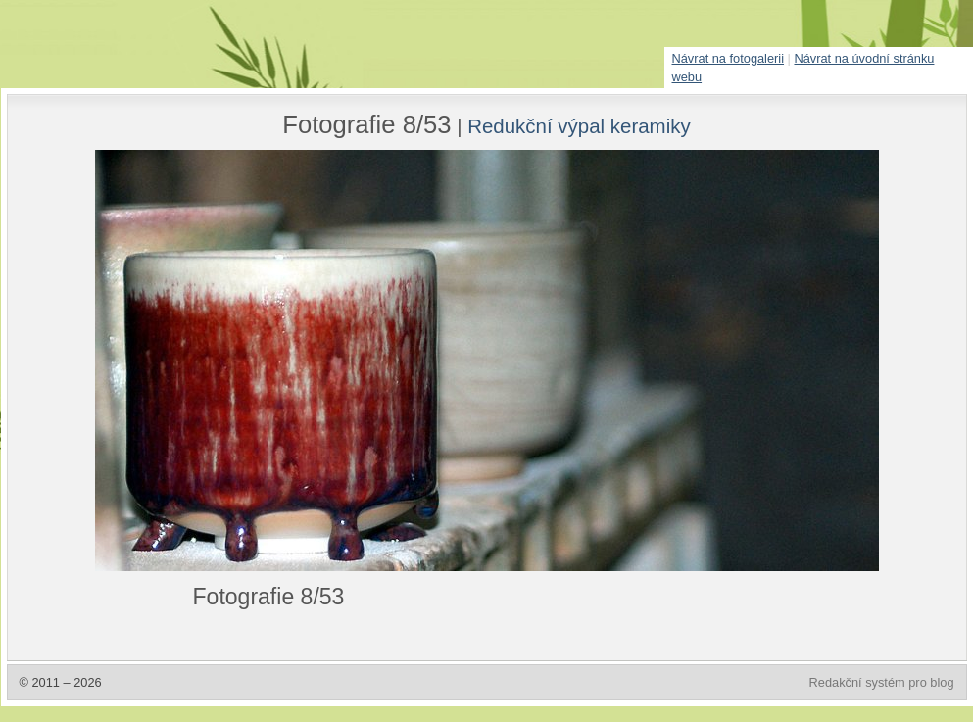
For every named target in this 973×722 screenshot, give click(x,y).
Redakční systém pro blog (881, 682)
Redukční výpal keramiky (579, 126)
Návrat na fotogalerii (728, 58)
